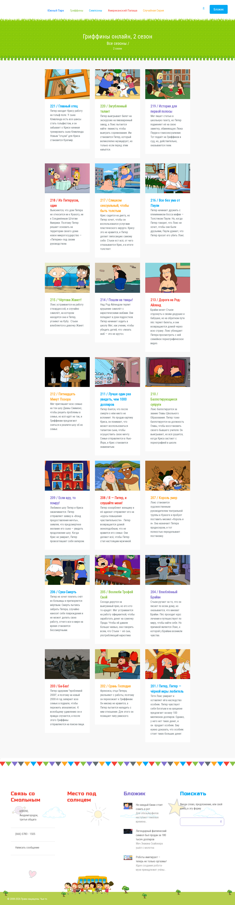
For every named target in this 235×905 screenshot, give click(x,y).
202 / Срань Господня (115, 686)
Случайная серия (153, 10)
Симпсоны (95, 10)
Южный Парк (55, 10)
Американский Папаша (122, 10)
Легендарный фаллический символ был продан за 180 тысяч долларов (151, 835)
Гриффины (76, 10)
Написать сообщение (27, 847)
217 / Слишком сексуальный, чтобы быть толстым (114, 205)
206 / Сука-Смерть (63, 592)
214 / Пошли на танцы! (116, 300)
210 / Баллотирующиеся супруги (163, 399)
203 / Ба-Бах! (59, 686)
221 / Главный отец (64, 106)
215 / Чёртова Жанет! (65, 300)
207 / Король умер (163, 498)
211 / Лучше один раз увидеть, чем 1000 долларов (115, 399)
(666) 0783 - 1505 (25, 834)
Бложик (219, 9)
